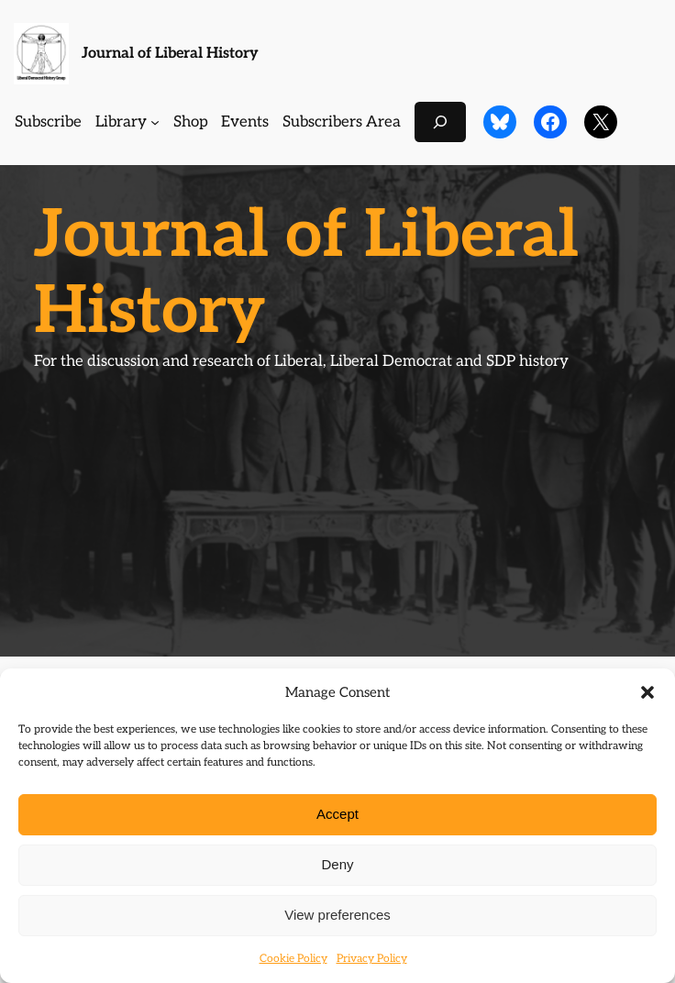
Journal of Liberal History (170, 53)
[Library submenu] (155, 122)
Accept (337, 814)
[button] (647, 692)
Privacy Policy (372, 959)
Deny (337, 864)
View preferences (337, 914)
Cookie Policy (293, 959)
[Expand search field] (440, 121)
